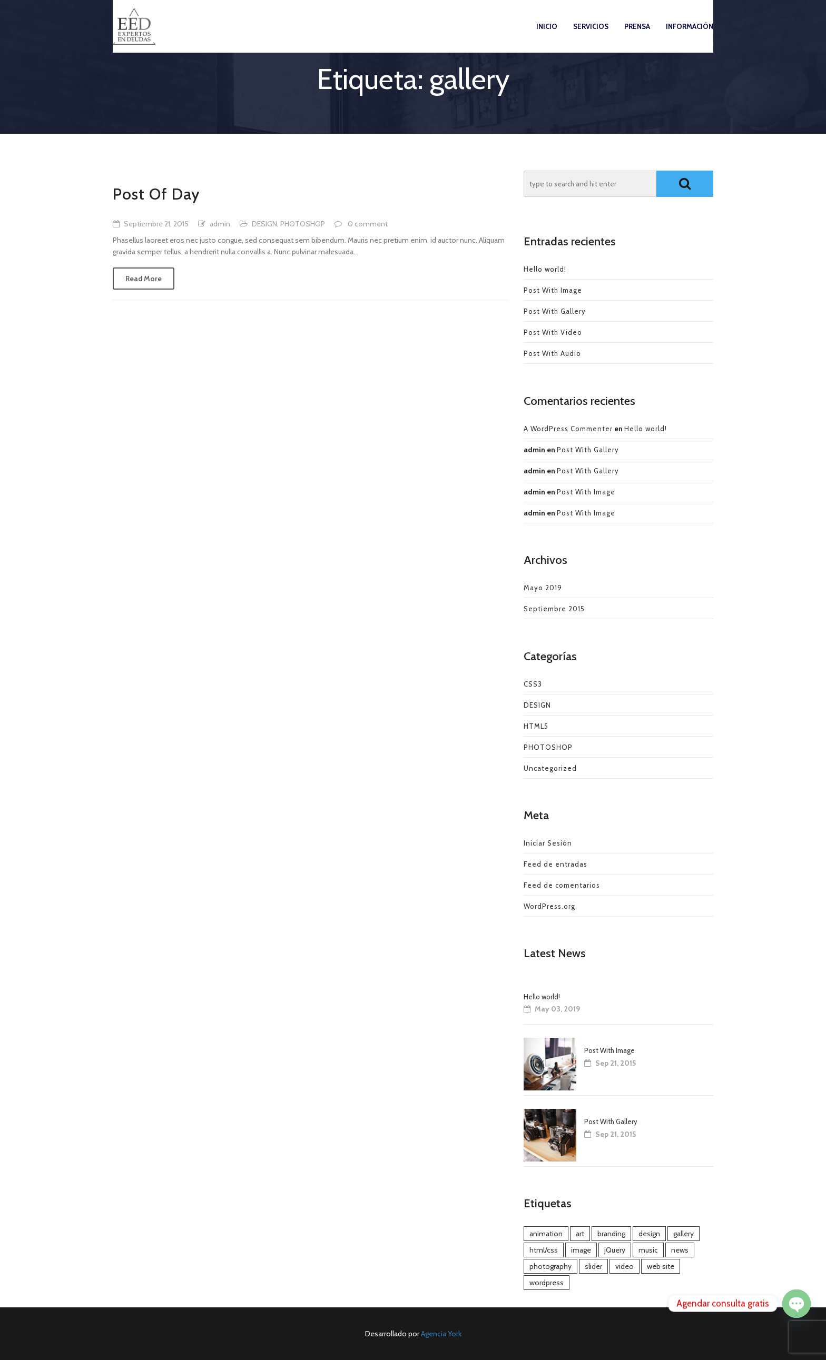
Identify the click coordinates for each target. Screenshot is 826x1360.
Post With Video (553, 332)
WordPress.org (549, 906)
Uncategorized (550, 768)
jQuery (614, 1250)
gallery (683, 1233)
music (648, 1250)
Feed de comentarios (562, 885)
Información (689, 36)
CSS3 (533, 684)
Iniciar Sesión (548, 843)
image (581, 1250)
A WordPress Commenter (568, 428)
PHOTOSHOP (302, 224)
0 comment (368, 224)
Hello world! (545, 269)
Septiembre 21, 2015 (156, 224)
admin (220, 224)
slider (593, 1266)
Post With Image (553, 290)
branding (611, 1233)
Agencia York (441, 1333)
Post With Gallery (555, 311)
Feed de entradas (555, 864)
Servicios (590, 36)
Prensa (637, 36)
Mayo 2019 (543, 587)
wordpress (546, 1282)
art (580, 1233)
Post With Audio (552, 353)
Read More (143, 278)
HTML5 (536, 726)
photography (550, 1266)
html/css (543, 1250)
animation (546, 1233)
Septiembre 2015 (554, 608)
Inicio (546, 36)
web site (660, 1266)
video (624, 1266)
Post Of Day (156, 194)
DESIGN (264, 224)
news (680, 1250)
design (649, 1233)
